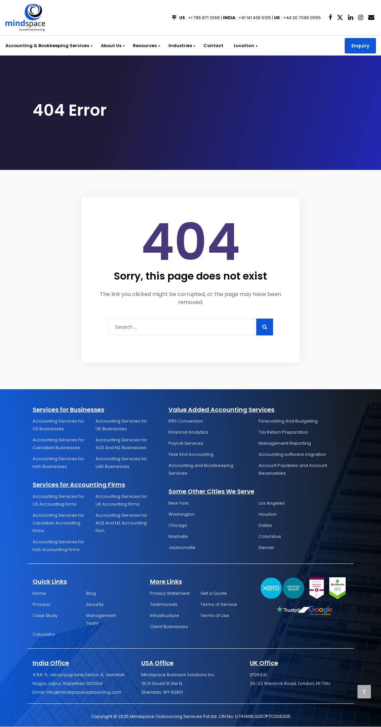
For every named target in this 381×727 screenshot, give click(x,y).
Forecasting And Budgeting (288, 421)
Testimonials (164, 605)
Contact (211, 45)
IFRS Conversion (185, 421)
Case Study (45, 616)
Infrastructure (164, 616)
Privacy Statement (170, 593)
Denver (266, 548)
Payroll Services (185, 443)
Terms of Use (214, 616)
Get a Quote (213, 593)
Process (41, 605)
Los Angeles (272, 503)
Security (95, 605)
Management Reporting (285, 443)
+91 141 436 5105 (254, 18)
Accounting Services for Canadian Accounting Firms (58, 523)
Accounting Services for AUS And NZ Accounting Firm (121, 523)
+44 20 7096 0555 (302, 18)
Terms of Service (218, 605)
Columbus (270, 537)
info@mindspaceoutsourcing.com (83, 692)
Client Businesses (169, 627)
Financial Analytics (188, 432)
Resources (145, 45)
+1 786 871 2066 (204, 18)
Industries (180, 45)
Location (243, 45)
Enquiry (360, 45)
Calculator (44, 634)
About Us (112, 45)
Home (39, 593)
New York (178, 503)
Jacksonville (181, 548)
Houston (268, 514)
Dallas (265, 525)
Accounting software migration (292, 454)
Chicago (177, 525)
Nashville (178, 537)
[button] (91, 45)
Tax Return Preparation (283, 432)
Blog (91, 593)
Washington (181, 514)
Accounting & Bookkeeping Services (49, 45)
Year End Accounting (191, 454)
